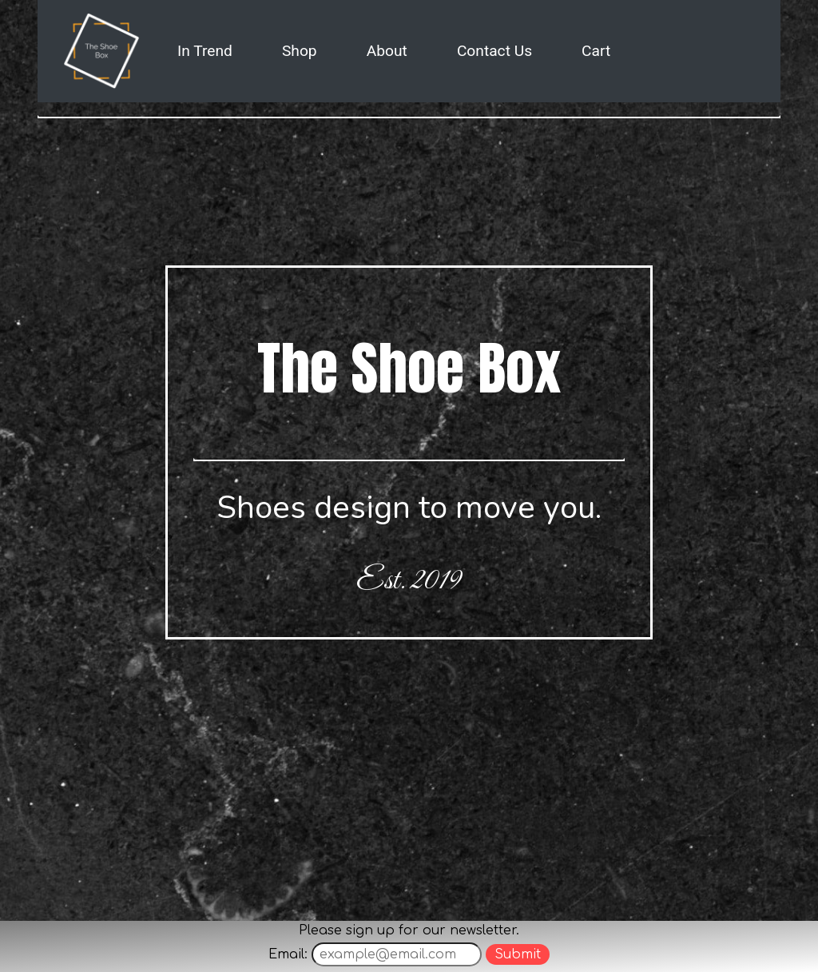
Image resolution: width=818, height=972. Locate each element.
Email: (288, 954)
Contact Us (494, 51)
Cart (596, 51)
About (387, 51)
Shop (299, 51)
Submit (517, 954)
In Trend (204, 51)
